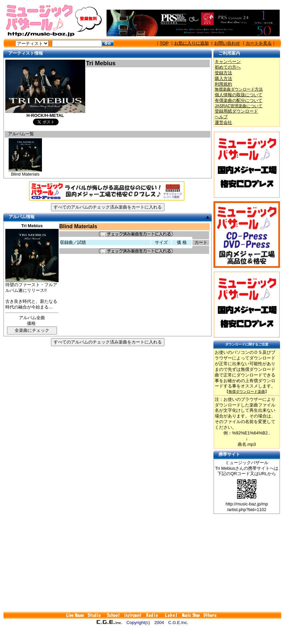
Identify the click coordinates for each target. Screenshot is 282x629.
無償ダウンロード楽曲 (246, 391)
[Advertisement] (142, 562)
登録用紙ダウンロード (236, 111)
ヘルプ (221, 116)
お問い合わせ (227, 43)
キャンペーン (228, 61)
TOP (164, 43)
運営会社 (223, 122)
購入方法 (223, 78)
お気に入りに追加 (191, 43)
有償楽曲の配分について (238, 100)
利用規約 (223, 84)
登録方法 (223, 72)
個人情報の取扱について (238, 94)
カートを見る (259, 43)
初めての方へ (228, 67)
